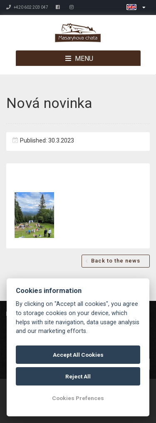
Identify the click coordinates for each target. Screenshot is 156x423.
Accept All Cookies (78, 354)
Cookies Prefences (78, 398)
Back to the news (115, 261)
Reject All (78, 376)
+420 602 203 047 (27, 7)
